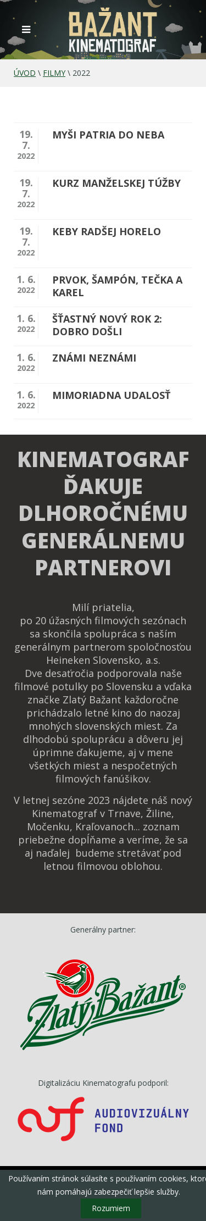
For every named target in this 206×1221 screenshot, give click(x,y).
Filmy (54, 73)
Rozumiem (111, 1208)
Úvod (25, 73)
